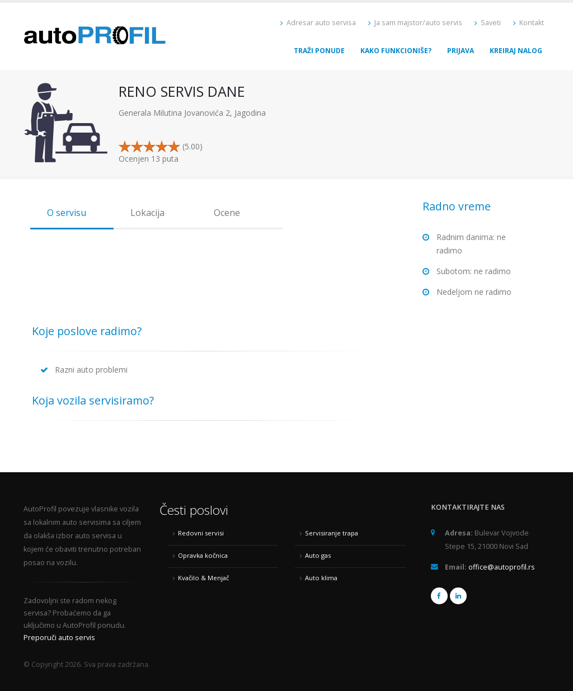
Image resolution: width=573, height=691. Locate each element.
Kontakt (528, 22)
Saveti (488, 22)
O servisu (66, 212)
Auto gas (318, 555)
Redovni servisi (201, 533)
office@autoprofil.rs (501, 567)
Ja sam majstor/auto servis (415, 22)
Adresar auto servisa (318, 22)
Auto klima (321, 578)
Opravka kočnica (203, 555)
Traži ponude (319, 50)
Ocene (227, 212)
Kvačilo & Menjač (203, 578)
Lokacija (147, 212)
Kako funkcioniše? (395, 50)
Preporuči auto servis (59, 637)
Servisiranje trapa (331, 533)
